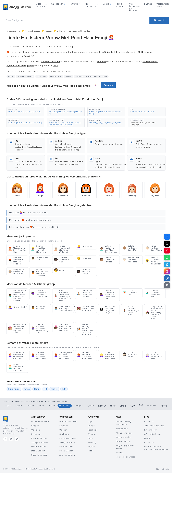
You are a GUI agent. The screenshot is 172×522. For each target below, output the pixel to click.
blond (36, 389)
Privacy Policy (150, 430)
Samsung (92, 442)
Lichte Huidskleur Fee (129, 292)
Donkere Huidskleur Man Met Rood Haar (15, 261)
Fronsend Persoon (38, 307)
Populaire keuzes (120, 5)
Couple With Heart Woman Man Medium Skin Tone (62, 327)
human (27, 389)
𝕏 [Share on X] (167, 243)
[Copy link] (167, 278)
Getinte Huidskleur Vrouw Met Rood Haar (84, 355)
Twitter (91, 438)
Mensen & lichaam (32, 31)
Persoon (48, 31)
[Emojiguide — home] (17, 7)
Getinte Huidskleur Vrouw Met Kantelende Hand (107, 294)
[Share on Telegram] (167, 264)
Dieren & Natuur (38, 446)
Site (157, 469)
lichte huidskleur (25, 76)
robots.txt (165, 469)
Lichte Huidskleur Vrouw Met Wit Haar (154, 355)
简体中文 (102, 405)
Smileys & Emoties (39, 442)
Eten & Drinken (38, 451)
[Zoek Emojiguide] (76, 20)
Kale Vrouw (84, 246)
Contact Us (149, 442)
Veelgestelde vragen (162, 5)
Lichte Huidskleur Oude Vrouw (153, 248)
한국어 (123, 405)
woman (54, 389)
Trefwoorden (122, 428)
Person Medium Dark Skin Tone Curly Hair (39, 272)
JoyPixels (92, 446)
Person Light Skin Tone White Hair (130, 260)
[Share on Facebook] (167, 237)
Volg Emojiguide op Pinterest (134, 7)
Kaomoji (148, 4)
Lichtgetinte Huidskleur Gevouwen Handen (85, 293)
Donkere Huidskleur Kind (61, 260)
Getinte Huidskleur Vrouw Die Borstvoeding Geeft (39, 328)
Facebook (92, 430)
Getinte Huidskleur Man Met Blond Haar (38, 249)
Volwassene (62, 270)
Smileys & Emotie (67, 442)
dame (10, 76)
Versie (107, 4)
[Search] (159, 20)
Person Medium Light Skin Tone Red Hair (17, 249)
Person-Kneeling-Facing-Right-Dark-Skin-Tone (130, 310)
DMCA (147, 438)
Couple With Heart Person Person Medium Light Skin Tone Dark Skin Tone (154, 312)
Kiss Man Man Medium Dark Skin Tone (85, 308)
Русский (90, 405)
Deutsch (30, 405)
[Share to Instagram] (167, 271)
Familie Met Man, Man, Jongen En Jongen (107, 309)
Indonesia (151, 405)
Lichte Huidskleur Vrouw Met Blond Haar (107, 355)
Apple (90, 421)
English (8, 405)
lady (64, 389)
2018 (55, 65)
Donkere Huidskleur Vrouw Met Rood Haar (38, 355)
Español (18, 405)
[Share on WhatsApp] (167, 257)
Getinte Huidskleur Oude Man (129, 248)
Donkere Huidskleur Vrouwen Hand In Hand (40, 293)
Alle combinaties (91, 5)
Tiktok (90, 451)
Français (41, 405)
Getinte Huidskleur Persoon (107, 260)
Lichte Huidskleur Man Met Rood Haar (15, 367)
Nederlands (64, 405)
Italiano (52, 405)
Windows (92, 434)
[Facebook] (5, 439)
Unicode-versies (123, 437)
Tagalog (163, 405)
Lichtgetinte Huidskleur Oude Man (16, 271)
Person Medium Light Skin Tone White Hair (62, 249)
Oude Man (84, 258)
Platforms (75, 4)
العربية (132, 405)
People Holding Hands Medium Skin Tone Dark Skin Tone (85, 329)
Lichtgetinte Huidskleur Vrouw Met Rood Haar (16, 355)
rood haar (41, 76)
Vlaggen (35, 425)
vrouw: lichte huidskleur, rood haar (91, 76)
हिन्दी (141, 405)
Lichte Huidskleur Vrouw (129, 354)
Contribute (149, 421)
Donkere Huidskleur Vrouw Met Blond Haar (153, 261)
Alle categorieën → (67, 455)
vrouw (68, 76)
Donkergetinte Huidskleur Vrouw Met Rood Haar (63, 355)
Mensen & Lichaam (40, 421)
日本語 (113, 405)
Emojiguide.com (13, 31)
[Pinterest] (16, 439)
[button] (25, 111)
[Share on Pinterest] (167, 250)
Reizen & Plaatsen (39, 438)
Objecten (35, 430)
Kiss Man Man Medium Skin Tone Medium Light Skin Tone (17, 328)
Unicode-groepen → (40, 455)
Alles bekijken (41, 5)
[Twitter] (11, 439)
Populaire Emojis (123, 441)
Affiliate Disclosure (152, 434)
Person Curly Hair (39, 259)
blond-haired (13, 389)
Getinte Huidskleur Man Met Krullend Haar (108, 249)
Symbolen (35, 434)
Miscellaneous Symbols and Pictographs (143, 123)
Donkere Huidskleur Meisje (84, 271)
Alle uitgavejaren (124, 433)
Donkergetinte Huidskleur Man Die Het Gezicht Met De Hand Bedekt (17, 295)
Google (91, 425)
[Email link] (167, 285)
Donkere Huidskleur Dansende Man (152, 293)
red (45, 389)
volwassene (55, 76)
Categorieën (58, 4)
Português (78, 405)
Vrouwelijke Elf (17, 307)
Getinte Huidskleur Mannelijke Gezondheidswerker (64, 308)
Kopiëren (108, 85)
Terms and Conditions (154, 425)
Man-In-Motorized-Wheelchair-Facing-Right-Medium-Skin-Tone (62, 295)
